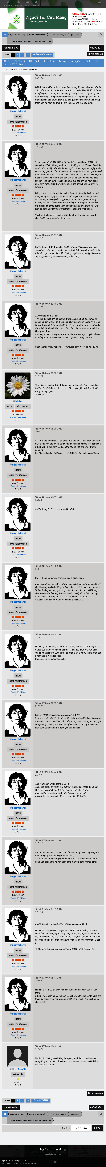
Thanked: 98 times (18, 133)
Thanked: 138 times (18, 417)
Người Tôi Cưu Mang (10, 1160)
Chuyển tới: (66, 1129)
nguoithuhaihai (19, 111)
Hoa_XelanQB (19, 1069)
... (25, 55)
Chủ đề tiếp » (96, 48)
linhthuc (19, 401)
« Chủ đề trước (11, 48)
